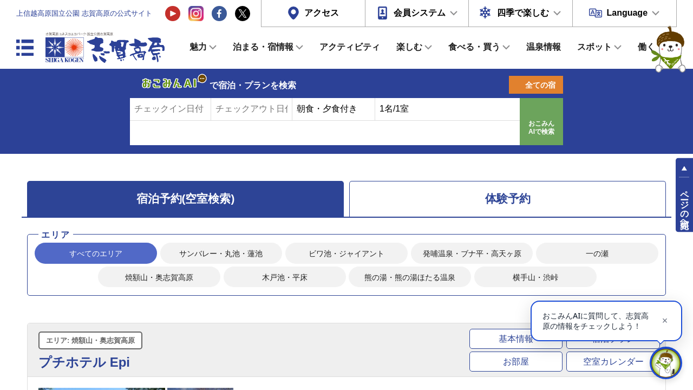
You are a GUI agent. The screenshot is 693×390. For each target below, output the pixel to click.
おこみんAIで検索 (541, 128)
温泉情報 (543, 46)
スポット (594, 46)
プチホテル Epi (84, 362)
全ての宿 (540, 85)
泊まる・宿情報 (263, 46)
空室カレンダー (613, 361)
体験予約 (508, 198)
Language (627, 12)
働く (646, 46)
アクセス (321, 12)
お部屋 (516, 361)
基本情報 (516, 338)
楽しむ (409, 46)
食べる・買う (474, 46)
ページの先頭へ (684, 204)
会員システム (420, 12)
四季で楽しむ (523, 12)
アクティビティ (349, 46)
